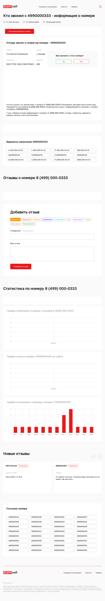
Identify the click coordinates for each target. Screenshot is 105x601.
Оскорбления (47, 219)
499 (38, 64)
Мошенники (27, 219)
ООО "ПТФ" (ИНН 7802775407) (20, 64)
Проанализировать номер (19, 31)
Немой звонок (78, 219)
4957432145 (11, 466)
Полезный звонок (29, 224)
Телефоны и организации (48, 7)
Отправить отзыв (21, 266)
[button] (93, 457)
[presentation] (49, 268)
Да (64, 61)
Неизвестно (15, 219)
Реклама (37, 219)
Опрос (88, 219)
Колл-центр (15, 224)
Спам (68, 219)
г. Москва (40, 54)
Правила (74, 7)
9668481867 (61, 466)
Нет (81, 61)
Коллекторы (59, 219)
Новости (64, 7)
